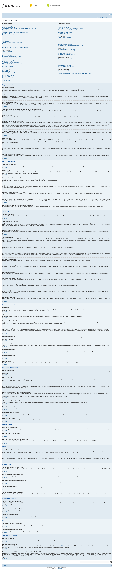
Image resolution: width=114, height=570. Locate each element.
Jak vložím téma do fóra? (7, 51)
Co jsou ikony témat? (6, 80)
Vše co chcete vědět (55, 5)
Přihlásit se (109, 17)
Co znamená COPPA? (6, 33)
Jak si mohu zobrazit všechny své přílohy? (66, 66)
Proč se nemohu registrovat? (8, 34)
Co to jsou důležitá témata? (7, 77)
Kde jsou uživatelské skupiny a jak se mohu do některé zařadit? (70, 28)
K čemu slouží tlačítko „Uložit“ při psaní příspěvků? (12, 63)
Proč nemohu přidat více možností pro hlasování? (12, 56)
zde (95, 539)
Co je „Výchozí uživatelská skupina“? (65, 32)
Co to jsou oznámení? (6, 76)
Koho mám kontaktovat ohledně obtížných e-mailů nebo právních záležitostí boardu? (74, 73)
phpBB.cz (60, 568)
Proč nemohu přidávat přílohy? (8, 60)
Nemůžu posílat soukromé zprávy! (64, 37)
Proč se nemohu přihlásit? (7, 24)
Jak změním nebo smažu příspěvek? (9, 52)
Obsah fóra (6, 14)
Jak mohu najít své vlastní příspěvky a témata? (67, 54)
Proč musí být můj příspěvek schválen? (9, 64)
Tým (78, 565)
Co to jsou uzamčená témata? (8, 78)
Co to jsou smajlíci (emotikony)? (8, 72)
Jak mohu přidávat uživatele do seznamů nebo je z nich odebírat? (70, 45)
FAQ (99, 17)
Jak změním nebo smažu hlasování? (9, 57)
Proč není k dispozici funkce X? (64, 71)
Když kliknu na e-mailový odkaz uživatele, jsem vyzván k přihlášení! (15, 47)
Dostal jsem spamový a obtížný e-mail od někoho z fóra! (69, 40)
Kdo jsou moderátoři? (62, 26)
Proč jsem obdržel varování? (7, 61)
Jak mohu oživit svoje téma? (7, 66)
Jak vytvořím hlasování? (7, 55)
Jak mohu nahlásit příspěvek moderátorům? (10, 62)
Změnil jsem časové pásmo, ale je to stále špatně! (12, 42)
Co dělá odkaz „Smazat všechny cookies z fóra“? (11, 35)
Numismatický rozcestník (38, 5)
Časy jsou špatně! (5, 41)
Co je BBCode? (5, 70)
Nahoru (5, 91)
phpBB (53, 567)
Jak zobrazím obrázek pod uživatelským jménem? (12, 44)
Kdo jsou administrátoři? (62, 24)
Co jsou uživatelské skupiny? (63, 27)
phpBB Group (46, 539)
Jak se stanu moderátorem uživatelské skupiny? (67, 29)
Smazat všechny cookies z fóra (86, 565)
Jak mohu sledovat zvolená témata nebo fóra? (67, 59)
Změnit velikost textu (110, 14)
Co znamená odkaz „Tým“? (63, 33)
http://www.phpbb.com (61, 545)
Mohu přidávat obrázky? (7, 74)
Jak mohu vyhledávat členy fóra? (64, 53)
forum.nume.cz (15, 6)
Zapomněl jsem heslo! (6, 29)
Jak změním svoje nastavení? (8, 40)
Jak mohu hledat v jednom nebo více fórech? (66, 49)
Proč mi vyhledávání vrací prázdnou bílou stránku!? (68, 52)
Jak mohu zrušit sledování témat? (64, 61)
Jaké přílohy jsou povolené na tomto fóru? (66, 65)
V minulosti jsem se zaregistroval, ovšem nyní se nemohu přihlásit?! (15, 32)
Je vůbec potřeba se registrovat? (8, 26)
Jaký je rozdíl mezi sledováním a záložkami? (66, 58)
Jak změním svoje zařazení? (7, 46)
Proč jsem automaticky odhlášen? (8, 27)
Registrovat (103, 17)
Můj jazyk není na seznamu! (7, 43)
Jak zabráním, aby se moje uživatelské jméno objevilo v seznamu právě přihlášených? (19, 28)
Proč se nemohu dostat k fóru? (8, 58)
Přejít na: (77, 561)
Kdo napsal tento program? (63, 70)
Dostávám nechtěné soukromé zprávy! (65, 38)
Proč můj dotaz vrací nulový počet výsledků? (66, 50)
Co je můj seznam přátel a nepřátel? (65, 44)
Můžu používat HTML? (6, 71)
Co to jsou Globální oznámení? (8, 75)
